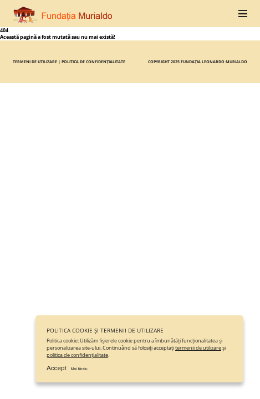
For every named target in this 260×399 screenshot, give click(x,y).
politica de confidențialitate (77, 355)
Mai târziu (78, 369)
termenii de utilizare (198, 348)
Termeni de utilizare (35, 61)
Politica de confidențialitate (93, 61)
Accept (57, 367)
